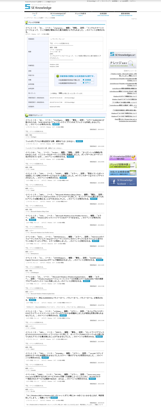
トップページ (28, 18)
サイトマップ (106, 1)
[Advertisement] (110, 6)
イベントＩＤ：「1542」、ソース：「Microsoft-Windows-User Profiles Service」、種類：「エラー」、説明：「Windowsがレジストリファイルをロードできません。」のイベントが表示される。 (63, 218)
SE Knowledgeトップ (93, 1)
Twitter (27, 2)
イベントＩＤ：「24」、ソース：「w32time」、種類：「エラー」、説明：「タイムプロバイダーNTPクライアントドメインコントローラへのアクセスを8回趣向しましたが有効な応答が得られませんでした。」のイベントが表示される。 (64, 313)
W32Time (67, 318)
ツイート (134, 19)
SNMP (67, 180)
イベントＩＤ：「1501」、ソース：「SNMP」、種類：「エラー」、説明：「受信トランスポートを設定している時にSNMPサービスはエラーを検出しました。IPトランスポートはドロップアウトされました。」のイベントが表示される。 (64, 176)
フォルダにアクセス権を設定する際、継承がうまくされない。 (50, 141)
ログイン (133, 1)
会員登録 (114, 1)
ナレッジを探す (39, 18)
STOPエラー (68, 302)
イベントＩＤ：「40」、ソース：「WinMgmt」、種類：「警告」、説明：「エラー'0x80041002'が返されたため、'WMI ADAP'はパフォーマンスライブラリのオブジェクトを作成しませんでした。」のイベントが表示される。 (64, 122)
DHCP (65, 201)
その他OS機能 (45, 34)
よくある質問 (124, 1)
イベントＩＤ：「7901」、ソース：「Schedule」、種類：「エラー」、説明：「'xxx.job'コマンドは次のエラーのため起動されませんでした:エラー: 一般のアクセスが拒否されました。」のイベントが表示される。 (64, 355)
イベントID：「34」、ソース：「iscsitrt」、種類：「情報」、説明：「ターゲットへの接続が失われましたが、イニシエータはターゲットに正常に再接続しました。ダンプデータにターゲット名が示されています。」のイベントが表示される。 (64, 154)
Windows (34, 34)
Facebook (33, 2)
